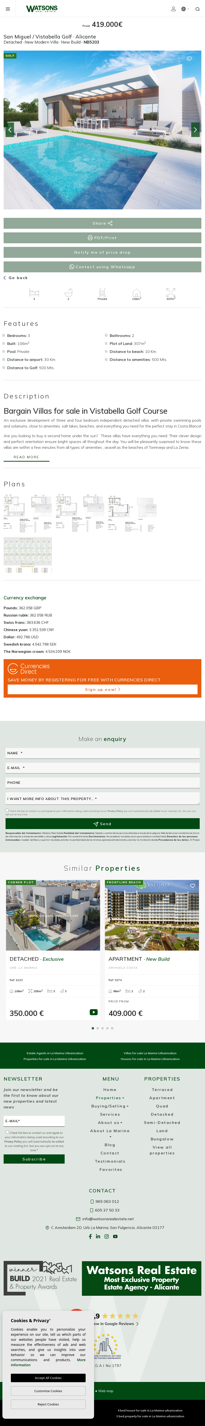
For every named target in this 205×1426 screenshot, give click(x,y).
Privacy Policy (116, 811)
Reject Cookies (48, 1404)
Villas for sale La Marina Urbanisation (150, 1053)
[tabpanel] (53, 950)
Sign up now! (102, 689)
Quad (162, 1106)
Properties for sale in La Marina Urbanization (55, 1059)
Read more (26, 457)
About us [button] (108, 1122)
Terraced (162, 1089)
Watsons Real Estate (41, 8)
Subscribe (34, 1159)
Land (162, 1130)
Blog (110, 1144)
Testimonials (110, 1161)
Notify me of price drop (102, 252)
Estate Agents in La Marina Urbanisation (55, 1053)
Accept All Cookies (48, 1378)
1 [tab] (93, 1028)
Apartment (162, 1097)
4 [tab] (107, 1028)
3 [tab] (102, 1028)
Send (102, 824)
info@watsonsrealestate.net (105, 1218)
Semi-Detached (162, 1122)
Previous (10, 130)
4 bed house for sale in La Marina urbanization (150, 1410)
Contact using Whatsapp (102, 266)
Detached (162, 1114)
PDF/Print (102, 237)
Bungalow (162, 1138)
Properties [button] (108, 1097)
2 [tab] (97, 1028)
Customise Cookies (48, 1391)
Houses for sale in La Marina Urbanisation (150, 1059)
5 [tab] (112, 1028)
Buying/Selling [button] (108, 1106)
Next (195, 130)
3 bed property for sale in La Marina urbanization (150, 1416)
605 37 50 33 (105, 1210)
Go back (16, 277)
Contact (110, 1153)
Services (110, 1114)
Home (110, 1089)
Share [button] (102, 223)
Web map (105, 1391)
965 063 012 (105, 1201)
